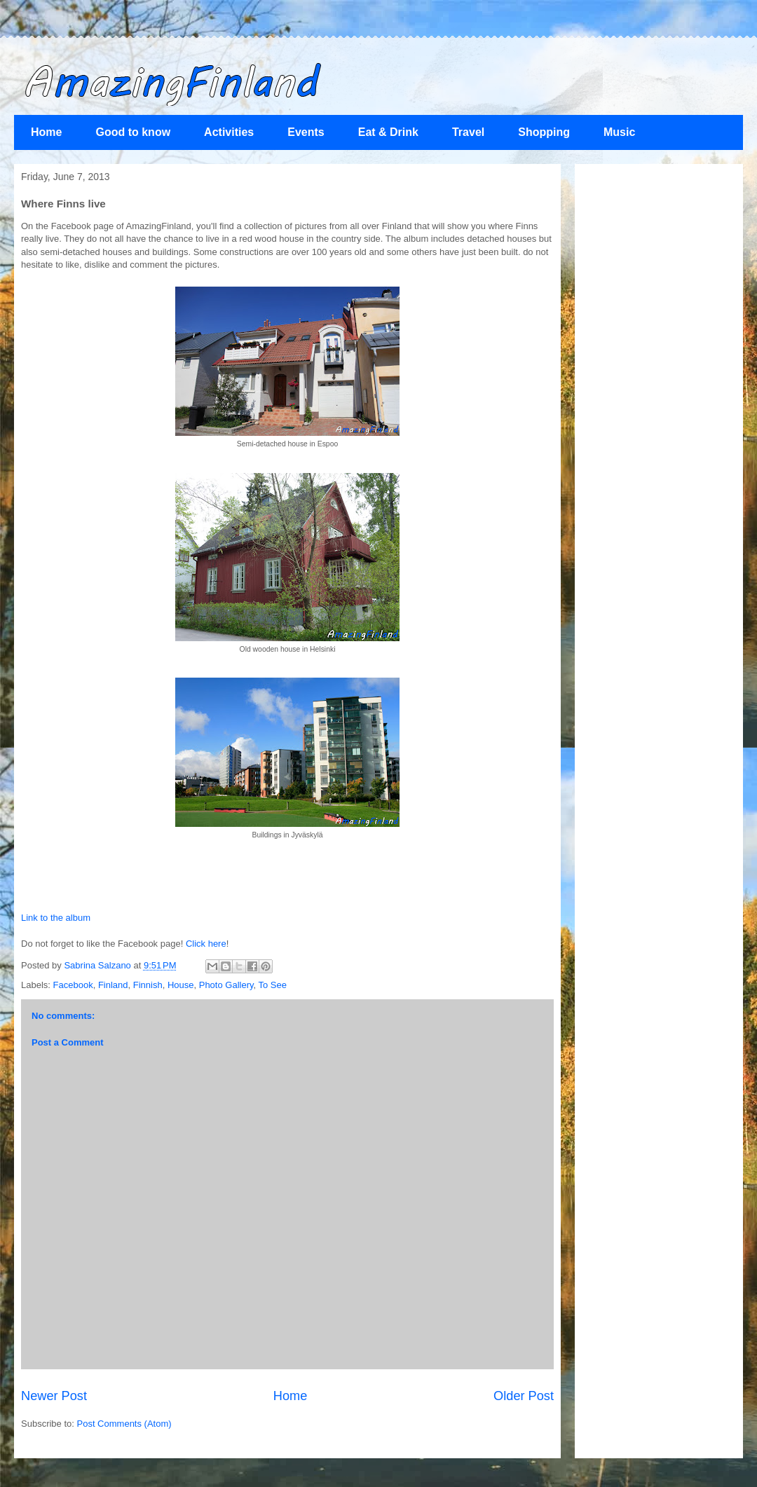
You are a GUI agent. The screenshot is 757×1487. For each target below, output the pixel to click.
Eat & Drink (388, 132)
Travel (468, 132)
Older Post (523, 1396)
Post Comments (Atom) (124, 1423)
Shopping (544, 132)
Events (305, 132)
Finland (113, 985)
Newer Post (54, 1396)
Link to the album (55, 917)
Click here (206, 943)
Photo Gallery (226, 985)
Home (46, 132)
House (181, 985)
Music (619, 132)
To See (273, 985)
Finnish (148, 985)
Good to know (132, 132)
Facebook (73, 985)
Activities (229, 132)
